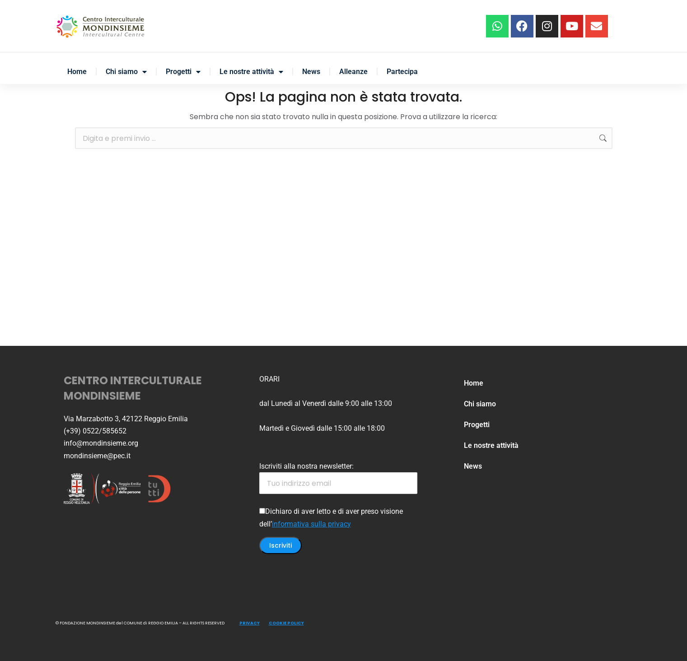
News (311, 71)
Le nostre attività (251, 72)
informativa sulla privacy (311, 524)
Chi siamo (126, 72)
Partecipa (402, 71)
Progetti (183, 72)
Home (77, 71)
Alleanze (353, 71)
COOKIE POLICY (286, 623)
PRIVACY (249, 623)
